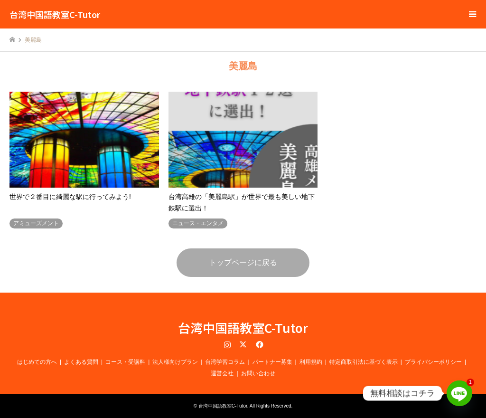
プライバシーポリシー (433, 362)
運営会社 (222, 373)
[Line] (459, 393)
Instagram (227, 344)
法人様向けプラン (175, 362)
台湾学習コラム (225, 362)
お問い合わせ (258, 373)
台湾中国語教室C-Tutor (243, 327)
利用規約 (310, 362)
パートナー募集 (272, 362)
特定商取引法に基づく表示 (363, 362)
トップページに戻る (243, 262)
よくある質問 (81, 362)
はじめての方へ (37, 362)
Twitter (243, 344)
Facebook (258, 344)
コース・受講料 (125, 362)
